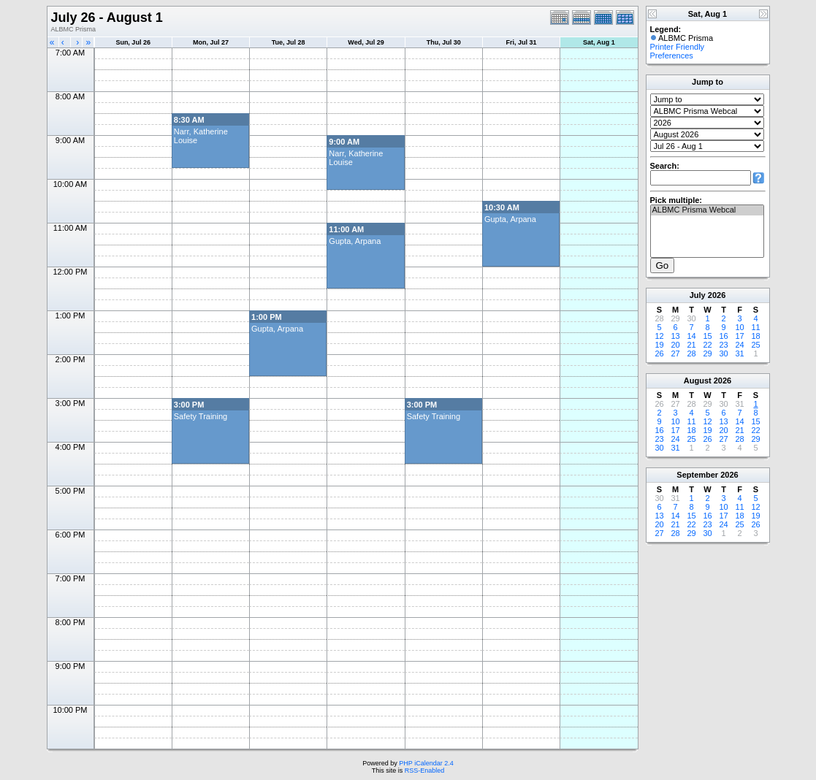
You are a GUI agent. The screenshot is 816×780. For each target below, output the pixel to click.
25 (755, 344)
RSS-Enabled (425, 770)
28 (691, 353)
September (697, 474)
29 (707, 353)
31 (739, 353)
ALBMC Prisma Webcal (707, 210)
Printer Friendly (677, 46)
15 (707, 336)
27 (675, 353)
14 (691, 336)
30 (723, 353)
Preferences (671, 55)
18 (755, 336)
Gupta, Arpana (510, 219)
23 (723, 344)
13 (675, 336)
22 (707, 344)
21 (691, 344)
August (698, 380)
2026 (716, 295)
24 (739, 344)
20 (675, 344)
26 (659, 353)
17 (739, 336)
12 (659, 336)
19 (659, 344)
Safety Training (200, 416)
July (698, 295)
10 (739, 327)
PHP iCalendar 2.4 (426, 763)
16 (723, 336)
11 (755, 327)
